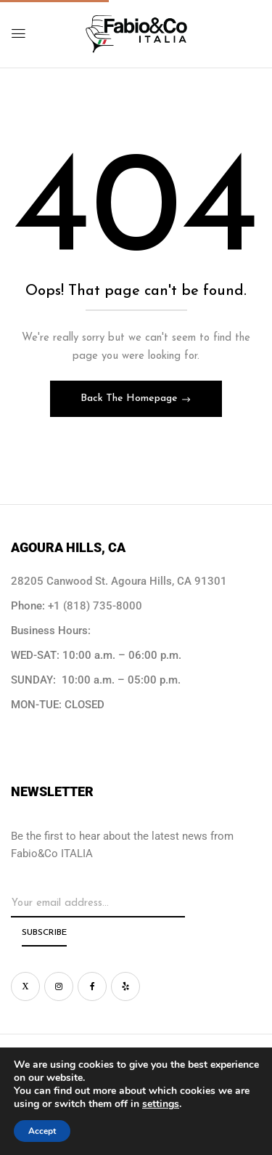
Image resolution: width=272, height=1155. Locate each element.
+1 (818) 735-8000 (95, 605)
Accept (42, 1131)
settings (160, 1104)
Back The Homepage (131, 398)
